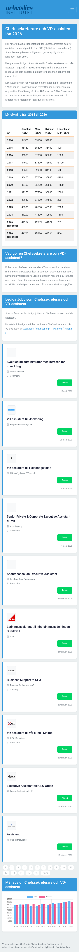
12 (6, 873)
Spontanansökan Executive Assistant (32, 574)
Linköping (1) (45, 328)
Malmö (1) (58, 328)
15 (29, 873)
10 (63, 867)
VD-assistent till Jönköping (25, 419)
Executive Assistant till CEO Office (30, 786)
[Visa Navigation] (72, 10)
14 (21, 873)
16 (36, 873)
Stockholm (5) (30, 328)
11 (71, 867)
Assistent (13, 834)
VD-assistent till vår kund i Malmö (30, 733)
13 (13, 873)
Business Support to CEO (24, 680)
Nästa (45, 873)
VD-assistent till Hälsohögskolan (29, 468)
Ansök (65, 382)
